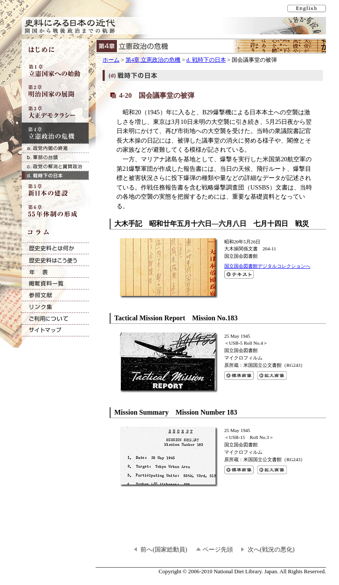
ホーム (111, 60)
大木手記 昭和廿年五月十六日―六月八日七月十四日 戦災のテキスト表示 (239, 274)
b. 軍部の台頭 (55, 157)
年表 (55, 272)
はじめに (55, 49)
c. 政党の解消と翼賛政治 (55, 166)
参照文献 (55, 295)
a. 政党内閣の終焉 (55, 148)
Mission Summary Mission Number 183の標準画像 (239, 469)
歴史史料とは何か (55, 248)
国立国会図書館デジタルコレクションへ (267, 266)
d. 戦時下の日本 (206, 60)
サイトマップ (55, 330)
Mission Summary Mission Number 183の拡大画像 (272, 469)
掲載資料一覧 (55, 283)
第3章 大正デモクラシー (55, 112)
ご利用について (55, 319)
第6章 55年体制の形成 (55, 211)
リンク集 (55, 307)
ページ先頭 (218, 549)
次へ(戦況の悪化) (271, 549)
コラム (55, 232)
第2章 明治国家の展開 (55, 91)
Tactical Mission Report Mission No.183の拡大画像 (272, 375)
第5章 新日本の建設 (55, 190)
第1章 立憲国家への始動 (55, 70)
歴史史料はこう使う (55, 260)
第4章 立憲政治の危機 (153, 60)
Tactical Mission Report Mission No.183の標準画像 (239, 375)
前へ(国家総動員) (163, 549)
